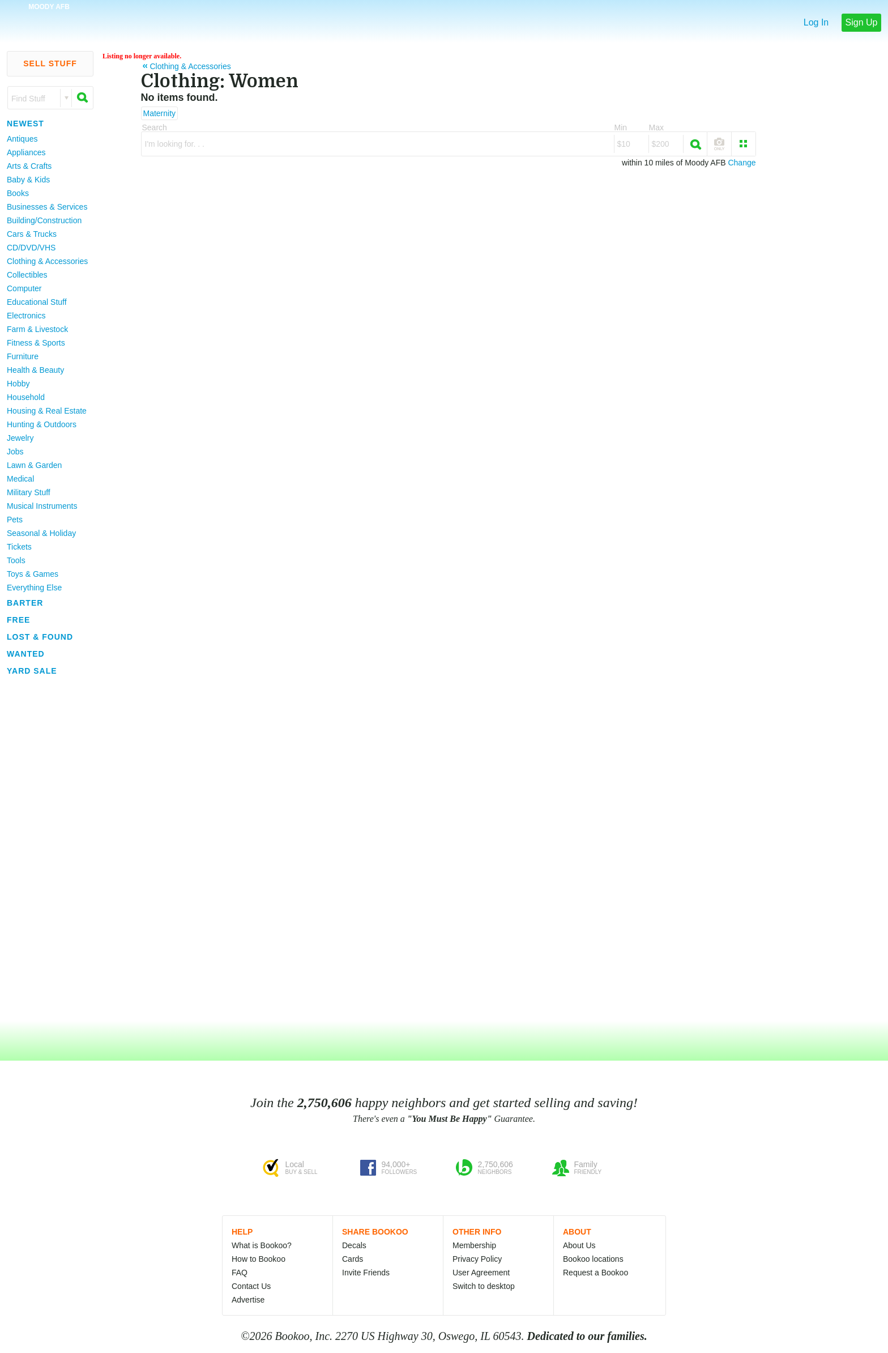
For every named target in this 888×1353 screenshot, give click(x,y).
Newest (25, 123)
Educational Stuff (37, 302)
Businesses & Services (47, 206)
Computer (24, 288)
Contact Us (251, 1286)
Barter (25, 602)
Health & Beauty (35, 370)
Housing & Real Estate (47, 410)
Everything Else (34, 587)
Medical (20, 478)
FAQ (239, 1272)
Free (18, 619)
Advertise (248, 1299)
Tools (16, 560)
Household (26, 397)
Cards (352, 1258)
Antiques (22, 138)
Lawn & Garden (34, 465)
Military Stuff (28, 492)
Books (18, 193)
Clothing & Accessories (47, 261)
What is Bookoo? (262, 1245)
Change (741, 162)
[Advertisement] (45, 849)
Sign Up (862, 22)
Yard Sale (32, 670)
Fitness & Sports (36, 342)
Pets (15, 519)
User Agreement (481, 1272)
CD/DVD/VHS (31, 247)
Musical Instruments (42, 505)
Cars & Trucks (32, 234)
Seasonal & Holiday (41, 533)
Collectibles (27, 274)
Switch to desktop (483, 1286)
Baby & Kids (28, 179)
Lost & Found (40, 636)
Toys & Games (32, 573)
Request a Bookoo (595, 1272)
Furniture (23, 356)
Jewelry (20, 438)
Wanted (26, 653)
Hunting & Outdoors (41, 424)
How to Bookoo (258, 1258)
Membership (474, 1245)
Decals (354, 1245)
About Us (579, 1245)
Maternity (159, 113)
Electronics (26, 315)
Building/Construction (44, 220)
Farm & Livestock (37, 329)
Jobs (15, 451)
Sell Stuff (50, 63)
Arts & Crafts (29, 166)
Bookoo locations (593, 1258)
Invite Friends (366, 1272)
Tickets (19, 546)
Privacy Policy (477, 1258)
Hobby (18, 383)
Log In (816, 22)
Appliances (26, 152)
